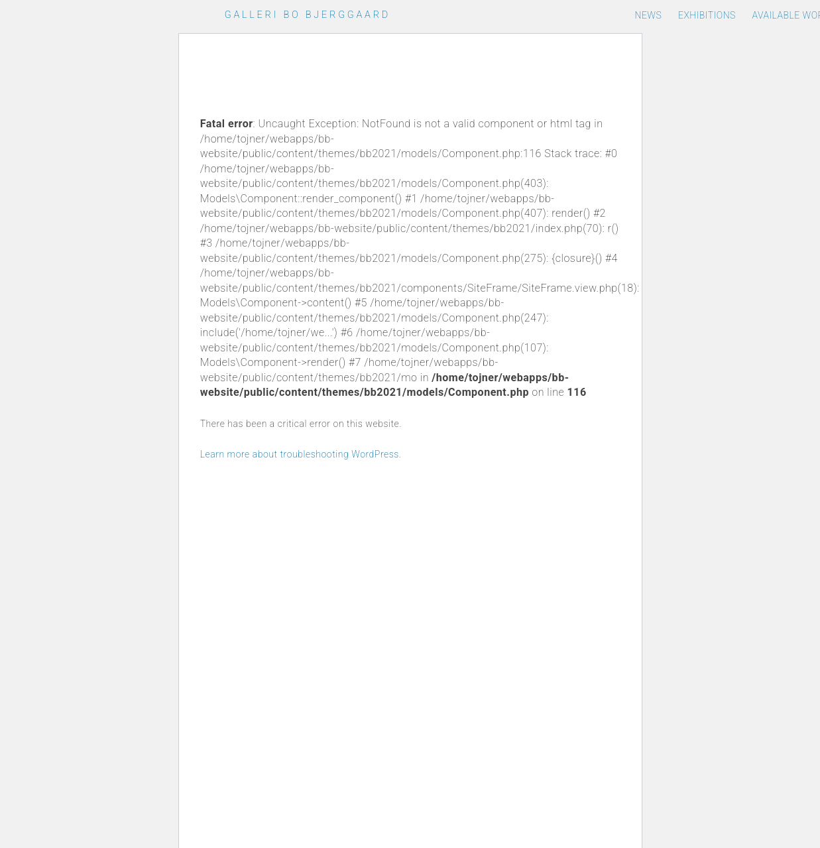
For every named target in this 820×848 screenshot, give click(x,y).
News (648, 15)
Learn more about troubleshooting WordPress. (301, 454)
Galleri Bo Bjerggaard (307, 15)
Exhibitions (707, 15)
